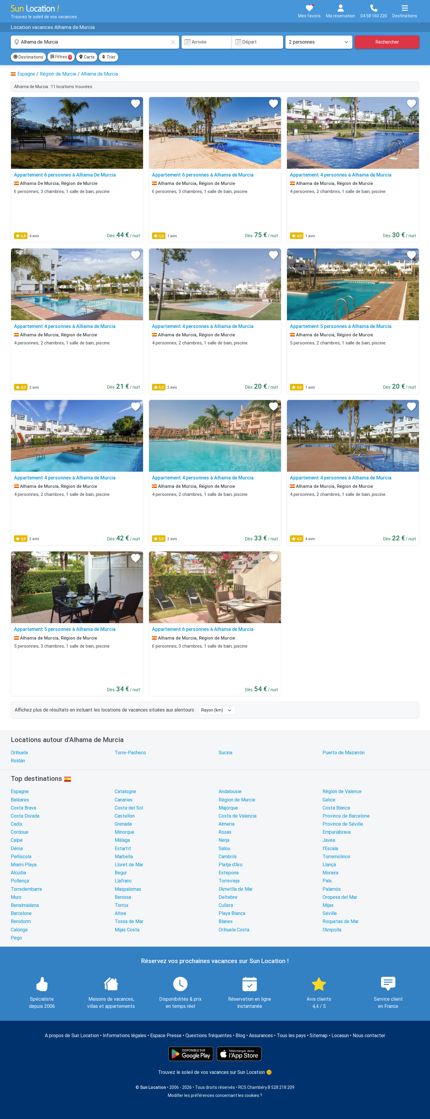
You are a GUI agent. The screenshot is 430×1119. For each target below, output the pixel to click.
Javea (328, 840)
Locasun (340, 1035)
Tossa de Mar (129, 921)
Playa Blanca (232, 913)
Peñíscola (21, 856)
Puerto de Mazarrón (343, 752)
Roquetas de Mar (340, 921)
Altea (120, 913)
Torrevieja (229, 881)
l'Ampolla (331, 930)
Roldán (18, 761)
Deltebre (228, 897)
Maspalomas (128, 889)
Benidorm (21, 921)
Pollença (20, 881)
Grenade (123, 824)
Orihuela (19, 752)
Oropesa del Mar (339, 897)
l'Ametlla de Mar (236, 889)
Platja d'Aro (230, 864)
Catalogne (125, 791)
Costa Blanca (336, 808)
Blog (240, 1035)
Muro (16, 897)
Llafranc (123, 881)
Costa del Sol (129, 808)
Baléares (20, 800)
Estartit (123, 848)
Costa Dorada (25, 816)
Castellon (125, 816)
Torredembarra (26, 889)
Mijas (328, 905)
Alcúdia (18, 873)
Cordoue (19, 832)
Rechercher (387, 42)
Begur (121, 873)
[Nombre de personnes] (318, 42)
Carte (87, 57)
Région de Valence (342, 791)
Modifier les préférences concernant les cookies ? (215, 1095)
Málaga (122, 840)
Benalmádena (25, 905)
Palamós (331, 889)
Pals (327, 881)
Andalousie (230, 791)
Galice (328, 800)
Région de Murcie (237, 800)
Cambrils (228, 856)
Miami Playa (23, 864)
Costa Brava (23, 808)
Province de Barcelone (346, 816)
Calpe (17, 840)
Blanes (226, 921)
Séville (329, 913)
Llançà (329, 864)
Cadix (16, 824)
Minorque (124, 832)
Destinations (28, 57)
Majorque (228, 808)
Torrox (121, 905)
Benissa (123, 897)
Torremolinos (336, 856)
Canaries (124, 800)
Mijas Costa (127, 930)
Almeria (226, 824)
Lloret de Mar (129, 864)
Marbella (124, 856)
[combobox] (95, 42)
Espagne (20, 791)
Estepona (229, 873)
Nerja (224, 840)
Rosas (225, 832)
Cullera (226, 905)
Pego (16, 938)
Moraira (330, 873)
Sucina (225, 752)
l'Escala (330, 848)
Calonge (19, 930)
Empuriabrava (336, 832)
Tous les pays (291, 1035)
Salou (224, 848)
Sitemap (319, 1035)
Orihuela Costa (234, 930)
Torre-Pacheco (130, 752)
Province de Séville (342, 824)
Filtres (61, 57)
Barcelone (21, 913)
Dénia (17, 848)
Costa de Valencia (238, 816)
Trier (109, 57)
